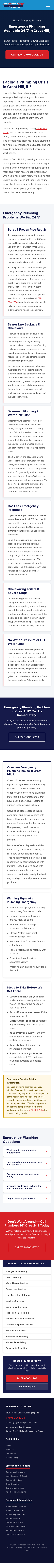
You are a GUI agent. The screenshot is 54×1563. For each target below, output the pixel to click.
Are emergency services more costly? (22, 1175)
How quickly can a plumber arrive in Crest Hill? (24, 1163)
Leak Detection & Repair (18, 1295)
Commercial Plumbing (17, 1348)
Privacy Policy (12, 1457)
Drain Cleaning (13, 1277)
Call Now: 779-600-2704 (27, 54)
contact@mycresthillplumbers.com (21, 1422)
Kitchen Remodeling (16, 1342)
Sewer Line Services (16, 1289)
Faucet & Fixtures (13, 1518)
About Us (10, 1449)
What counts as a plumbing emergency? (21, 1151)
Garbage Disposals (14, 1522)
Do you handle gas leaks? (20, 1198)
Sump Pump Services (16, 1307)
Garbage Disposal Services (19, 1324)
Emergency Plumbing (16, 1271)
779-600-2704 (36, 1110)
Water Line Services (16, 1330)
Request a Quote (27, 1386)
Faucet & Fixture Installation (20, 1318)
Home (16, 20)
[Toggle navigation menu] (48, 5)
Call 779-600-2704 (27, 737)
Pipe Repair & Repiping (17, 1313)
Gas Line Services (15, 1301)
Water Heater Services (17, 1283)
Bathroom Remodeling (17, 1336)
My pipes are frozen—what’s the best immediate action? (23, 1187)
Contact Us (11, 1453)
